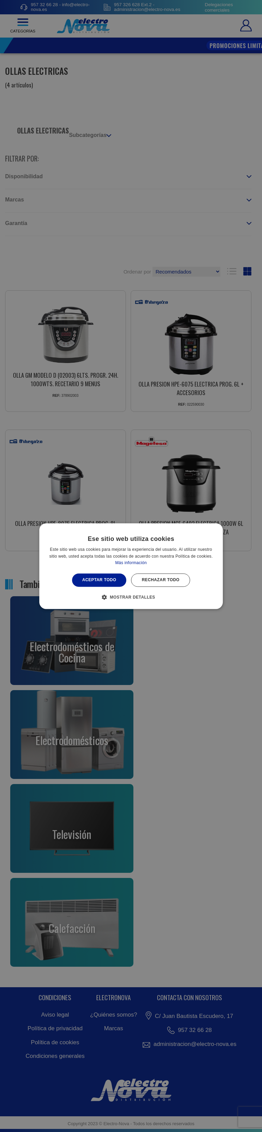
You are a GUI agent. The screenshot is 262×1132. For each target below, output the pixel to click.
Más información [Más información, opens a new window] (131, 563)
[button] (131, 596)
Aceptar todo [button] (99, 580)
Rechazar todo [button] (160, 580)
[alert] (131, 566)
